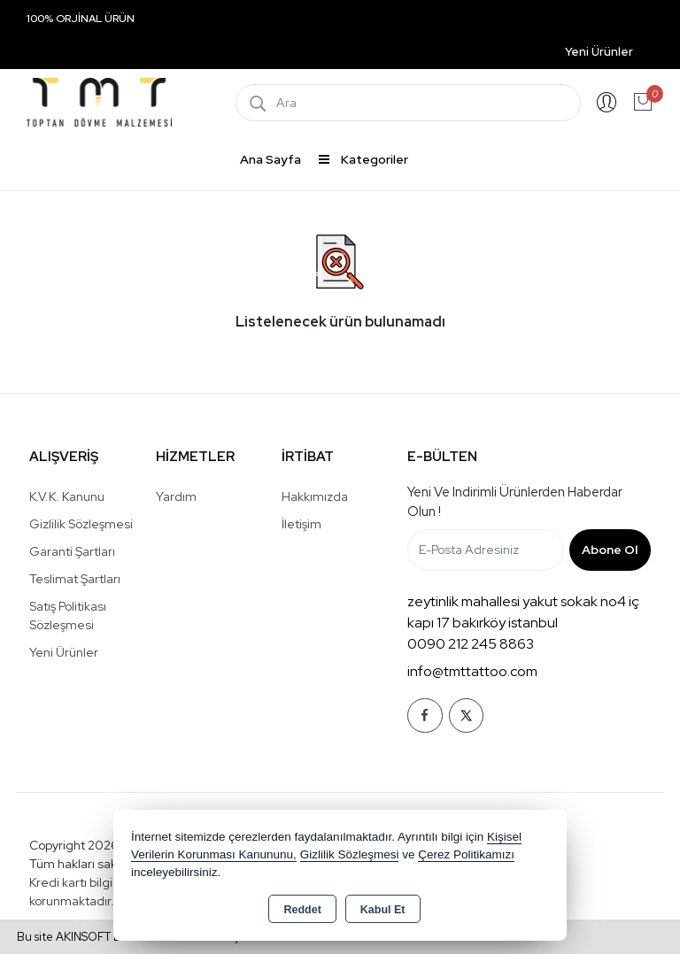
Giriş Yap (606, 102)
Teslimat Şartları (74, 579)
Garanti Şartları (72, 551)
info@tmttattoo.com (472, 671)
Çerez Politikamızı (466, 854)
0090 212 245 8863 (470, 644)
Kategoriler (363, 159)
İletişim (301, 524)
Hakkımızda (315, 496)
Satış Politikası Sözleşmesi (67, 615)
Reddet (302, 910)
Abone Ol (610, 550)
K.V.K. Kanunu (66, 496)
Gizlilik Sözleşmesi (81, 524)
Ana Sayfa (270, 159)
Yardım (176, 496)
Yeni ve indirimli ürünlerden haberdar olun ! (514, 502)
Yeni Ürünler (63, 652)
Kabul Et (383, 910)
